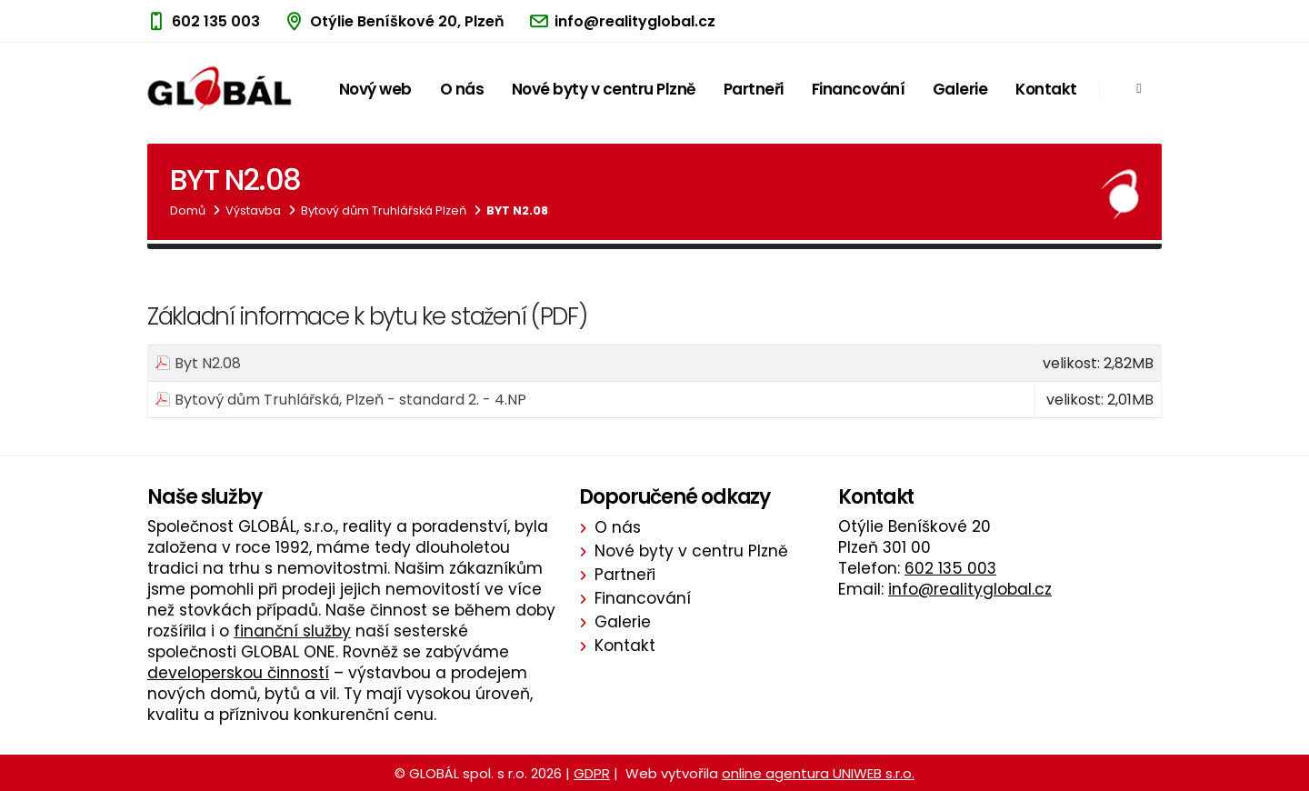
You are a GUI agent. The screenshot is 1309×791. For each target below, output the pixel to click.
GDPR (592, 773)
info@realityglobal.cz (635, 21)
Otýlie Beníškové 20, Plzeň (407, 21)
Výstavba (253, 210)
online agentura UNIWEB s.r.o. (818, 773)
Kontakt (1046, 89)
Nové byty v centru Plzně (603, 89)
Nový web (375, 89)
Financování (858, 89)
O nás (462, 89)
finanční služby (292, 631)
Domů (187, 210)
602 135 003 (216, 21)
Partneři (754, 89)
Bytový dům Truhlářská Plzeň (383, 210)
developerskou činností (238, 673)
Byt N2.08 (517, 210)
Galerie (960, 89)
